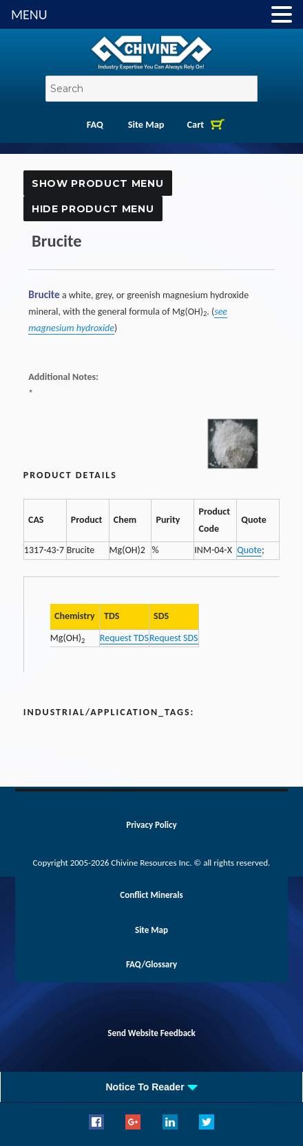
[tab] (151, 1087)
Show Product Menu (97, 183)
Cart (196, 124)
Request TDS (124, 638)
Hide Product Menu (93, 209)
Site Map (146, 124)
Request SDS (173, 638)
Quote (249, 550)
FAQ (95, 124)
